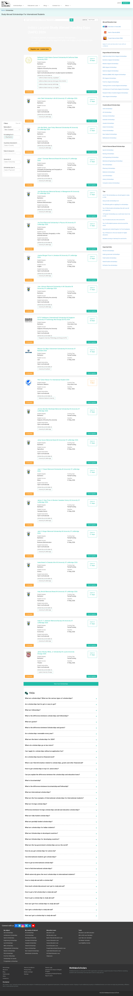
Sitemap (26, 974)
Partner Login (48, 967)
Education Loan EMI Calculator (86, 932)
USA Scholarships (107, 108)
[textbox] (14, 137)
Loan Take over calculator (85, 938)
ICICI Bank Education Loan (53, 953)
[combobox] (12, 129)
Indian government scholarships (111, 254)
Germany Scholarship (30, 938)
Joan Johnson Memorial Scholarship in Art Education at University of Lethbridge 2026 (55, 287)
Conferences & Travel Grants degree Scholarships (116, 89)
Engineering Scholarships (10, 940)
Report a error (49, 975)
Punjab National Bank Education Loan (56, 948)
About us (5, 969)
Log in (119, 3)
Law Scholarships (107, 175)
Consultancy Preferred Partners (53, 973)
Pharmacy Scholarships (109, 168)
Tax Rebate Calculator (84, 940)
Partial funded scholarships (110, 261)
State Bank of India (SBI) (112, 26)
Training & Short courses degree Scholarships (115, 85)
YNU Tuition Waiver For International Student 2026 (53, 380)
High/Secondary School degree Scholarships (115, 56)
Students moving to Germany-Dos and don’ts (114, 238)
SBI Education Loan (51, 935)
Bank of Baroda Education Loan (54, 938)
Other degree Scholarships (110, 96)
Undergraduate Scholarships (11, 948)
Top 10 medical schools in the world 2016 (114, 219)
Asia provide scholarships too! (111, 200)
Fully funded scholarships (109, 258)
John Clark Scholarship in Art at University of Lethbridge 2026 (57, 98)
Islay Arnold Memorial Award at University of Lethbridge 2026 (57, 591)
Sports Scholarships (108, 150)
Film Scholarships (107, 164)
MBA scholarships (8, 945)
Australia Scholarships (109, 119)
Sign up (125, 3)
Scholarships (18, 5)
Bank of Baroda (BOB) (111, 32)
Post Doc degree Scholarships (111, 82)
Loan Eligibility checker (84, 943)
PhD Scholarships (8, 953)
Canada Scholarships (108, 123)
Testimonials (6, 974)
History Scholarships (108, 179)
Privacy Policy (27, 969)
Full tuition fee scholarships (110, 265)
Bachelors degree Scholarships (111, 60)
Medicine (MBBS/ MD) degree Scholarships (114, 74)
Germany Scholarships (109, 116)
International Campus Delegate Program (53, 970)
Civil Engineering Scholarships (111, 157)
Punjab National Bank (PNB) (113, 38)
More (68, 5)
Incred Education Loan (52, 945)
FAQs (4, 976)
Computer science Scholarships (111, 183)
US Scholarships (29, 932)
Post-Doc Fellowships (9, 956)
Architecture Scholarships (10, 935)
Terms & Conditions (29, 967)
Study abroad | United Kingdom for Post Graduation (116, 229)
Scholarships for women (10, 958)
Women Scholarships (108, 250)
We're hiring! (6, 967)
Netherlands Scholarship (31, 953)
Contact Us (57, 5)
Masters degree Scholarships (110, 63)
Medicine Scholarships (109, 172)
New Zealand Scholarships (110, 134)
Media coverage (28, 972)
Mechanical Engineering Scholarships (113, 161)
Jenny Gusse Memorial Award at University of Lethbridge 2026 (57, 440)
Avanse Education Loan (52, 940)
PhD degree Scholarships (109, 78)
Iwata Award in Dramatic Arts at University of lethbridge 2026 (57, 562)
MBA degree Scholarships (110, 67)
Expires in (92, 59)
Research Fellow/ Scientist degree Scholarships (115, 93)
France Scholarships (108, 130)
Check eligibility (92, 91)
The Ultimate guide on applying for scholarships (115, 204)
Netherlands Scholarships (109, 138)
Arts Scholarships (8, 932)
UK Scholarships (107, 112)
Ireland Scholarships (108, 127)
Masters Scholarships (9, 950)
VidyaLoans (49, 956)
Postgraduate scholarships (11, 961)
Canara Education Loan (52, 943)
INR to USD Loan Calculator (85, 935)
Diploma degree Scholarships (110, 71)
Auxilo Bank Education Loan (53, 950)
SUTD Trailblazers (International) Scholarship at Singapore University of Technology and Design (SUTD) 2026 (56, 318)
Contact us (5, 978)
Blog (46, 5)
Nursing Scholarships (108, 153)
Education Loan (34, 5)
